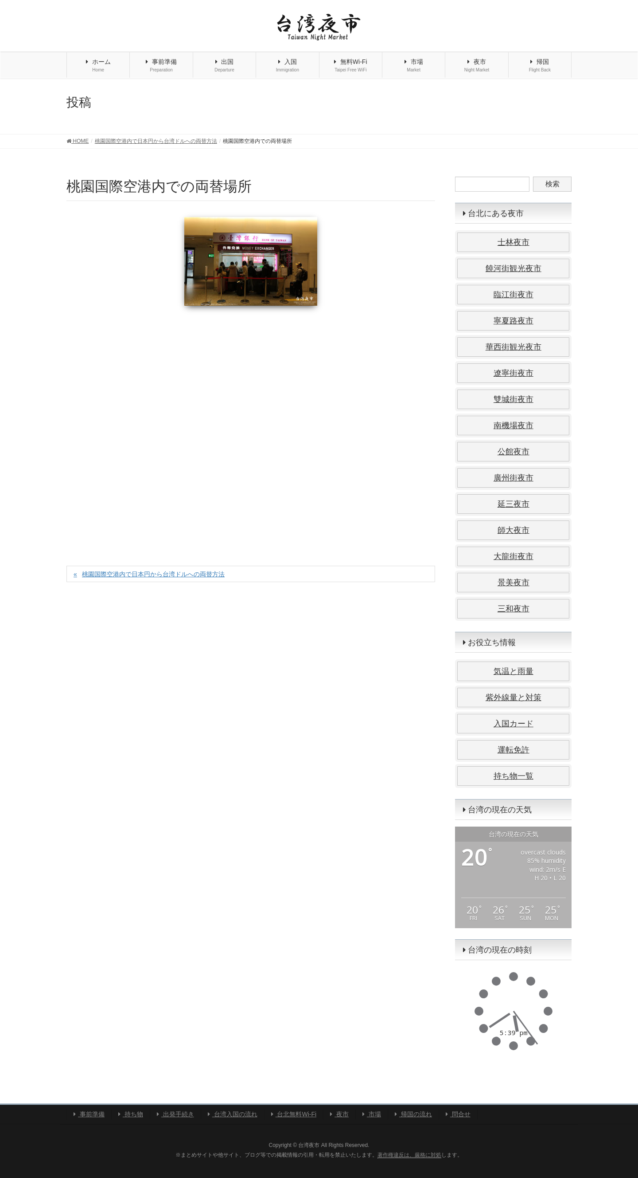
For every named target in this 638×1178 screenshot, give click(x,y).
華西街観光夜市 (513, 347)
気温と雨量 (513, 671)
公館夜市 (513, 451)
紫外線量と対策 (513, 697)
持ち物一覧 (513, 776)
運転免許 (513, 749)
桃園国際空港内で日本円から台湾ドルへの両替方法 (153, 574)
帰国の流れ (413, 1114)
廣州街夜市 (513, 477)
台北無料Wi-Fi (294, 1114)
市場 (371, 1114)
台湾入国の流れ (232, 1114)
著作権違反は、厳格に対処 (409, 1155)
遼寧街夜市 (513, 373)
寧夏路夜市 (513, 320)
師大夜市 (513, 530)
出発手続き (175, 1114)
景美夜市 (513, 582)
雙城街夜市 (513, 399)
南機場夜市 (513, 425)
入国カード (513, 723)
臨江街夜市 (513, 294)
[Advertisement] (250, 426)
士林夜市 (513, 242)
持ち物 (130, 1114)
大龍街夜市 (513, 556)
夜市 (339, 1114)
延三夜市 (513, 504)
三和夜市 (513, 608)
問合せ (458, 1114)
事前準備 (89, 1114)
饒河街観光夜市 (513, 268)
